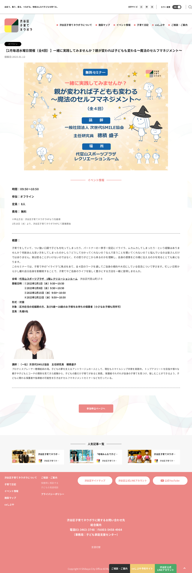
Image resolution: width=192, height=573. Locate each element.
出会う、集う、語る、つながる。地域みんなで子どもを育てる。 (31, 7)
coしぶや (160, 25)
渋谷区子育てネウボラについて (76, 25)
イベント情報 (123, 25)
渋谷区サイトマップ (95, 480)
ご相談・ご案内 (179, 25)
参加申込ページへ (96, 408)
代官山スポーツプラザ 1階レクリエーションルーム (48, 279)
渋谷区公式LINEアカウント (132, 480)
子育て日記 (142, 25)
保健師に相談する (49, 482)
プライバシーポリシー (52, 494)
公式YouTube (170, 480)
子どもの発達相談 (49, 487)
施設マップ (104, 25)
